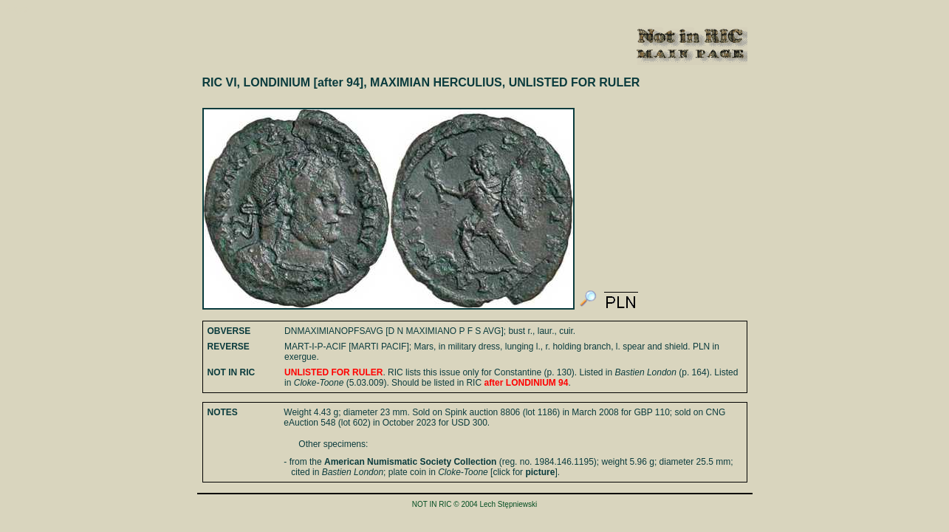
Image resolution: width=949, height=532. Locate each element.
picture (540, 472)
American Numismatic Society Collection (410, 462)
